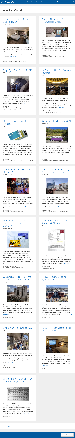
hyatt (21, 108)
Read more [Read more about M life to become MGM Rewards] (6, 156)
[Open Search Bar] (73, 2)
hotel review (15, 61)
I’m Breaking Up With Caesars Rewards (56, 71)
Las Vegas (59, 2)
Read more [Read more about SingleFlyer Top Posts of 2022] (26, 103)
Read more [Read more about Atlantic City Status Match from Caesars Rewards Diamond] (13, 263)
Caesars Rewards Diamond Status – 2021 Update (55, 222)
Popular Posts (40, 2)
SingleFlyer (9, 2)
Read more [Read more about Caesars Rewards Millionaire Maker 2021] (28, 207)
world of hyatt (13, 109)
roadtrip (63, 160)
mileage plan (6, 109)
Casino (6, 60)
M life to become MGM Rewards (14, 122)
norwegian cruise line (60, 56)
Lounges (10, 266)
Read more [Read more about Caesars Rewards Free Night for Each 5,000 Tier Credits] (6, 314)
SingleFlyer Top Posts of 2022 (17, 70)
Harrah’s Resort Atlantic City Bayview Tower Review (55, 171)
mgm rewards (26, 108)
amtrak (6, 367)
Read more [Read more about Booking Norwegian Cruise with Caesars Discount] (52, 52)
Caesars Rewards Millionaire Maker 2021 (16, 171)
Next (10, 426)
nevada (20, 61)
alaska (5, 108)
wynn (18, 109)
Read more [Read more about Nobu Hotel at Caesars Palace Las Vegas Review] (46, 365)
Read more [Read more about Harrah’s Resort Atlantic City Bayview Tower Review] (61, 207)
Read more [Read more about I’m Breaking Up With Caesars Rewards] (62, 107)
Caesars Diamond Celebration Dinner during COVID (17, 380)
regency (60, 319)
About (68, 2)
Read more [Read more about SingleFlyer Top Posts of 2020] (10, 362)
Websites (6, 106)
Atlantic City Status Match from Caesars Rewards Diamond (15, 223)
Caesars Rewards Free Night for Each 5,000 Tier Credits (17, 278)
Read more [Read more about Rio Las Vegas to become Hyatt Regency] (69, 314)
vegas (24, 61)
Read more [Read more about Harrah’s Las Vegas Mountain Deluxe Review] (13, 57)
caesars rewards (8, 61)
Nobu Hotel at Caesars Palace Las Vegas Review (56, 329)
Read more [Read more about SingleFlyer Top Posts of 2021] (52, 156)
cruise (52, 56)
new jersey (20, 211)
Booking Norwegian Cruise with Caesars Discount (55, 20)
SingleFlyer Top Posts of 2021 (56, 121)
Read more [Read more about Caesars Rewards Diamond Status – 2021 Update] (66, 263)
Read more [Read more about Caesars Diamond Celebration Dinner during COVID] (26, 413)
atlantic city (6, 211)
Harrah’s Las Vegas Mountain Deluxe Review (17, 20)
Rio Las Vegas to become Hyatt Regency (54, 278)
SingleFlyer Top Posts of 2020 (17, 327)
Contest (10, 210)
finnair (17, 108)
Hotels (9, 60)
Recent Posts (30, 2)
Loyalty (48, 111)
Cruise (48, 55)
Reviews (50, 2)
